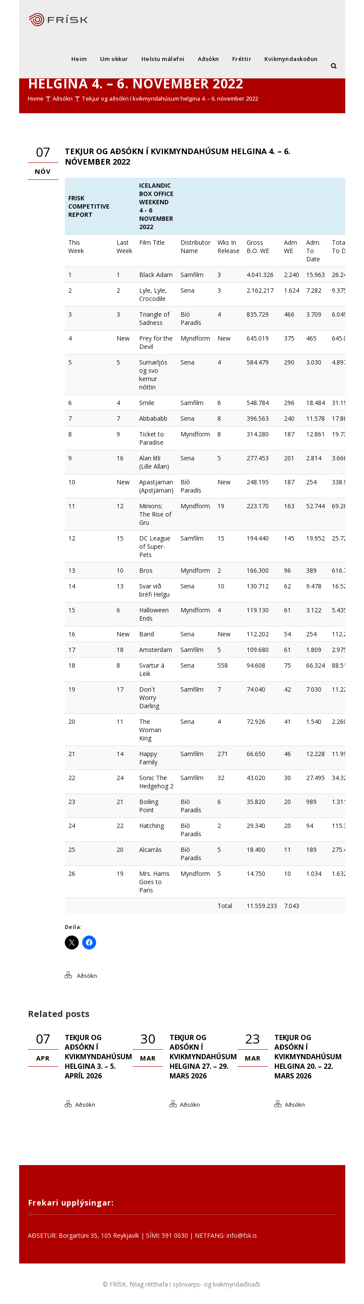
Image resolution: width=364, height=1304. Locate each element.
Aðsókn (208, 59)
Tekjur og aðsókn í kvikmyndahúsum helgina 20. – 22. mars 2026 (308, 1057)
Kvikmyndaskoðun (291, 59)
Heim (79, 59)
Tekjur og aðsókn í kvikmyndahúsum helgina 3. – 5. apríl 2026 (98, 1057)
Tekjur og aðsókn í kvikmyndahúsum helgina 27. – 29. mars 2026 (203, 1057)
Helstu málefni (163, 59)
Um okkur (114, 59)
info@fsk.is (242, 1235)
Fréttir (242, 59)
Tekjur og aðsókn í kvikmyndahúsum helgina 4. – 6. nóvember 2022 (170, 98)
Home (35, 98)
